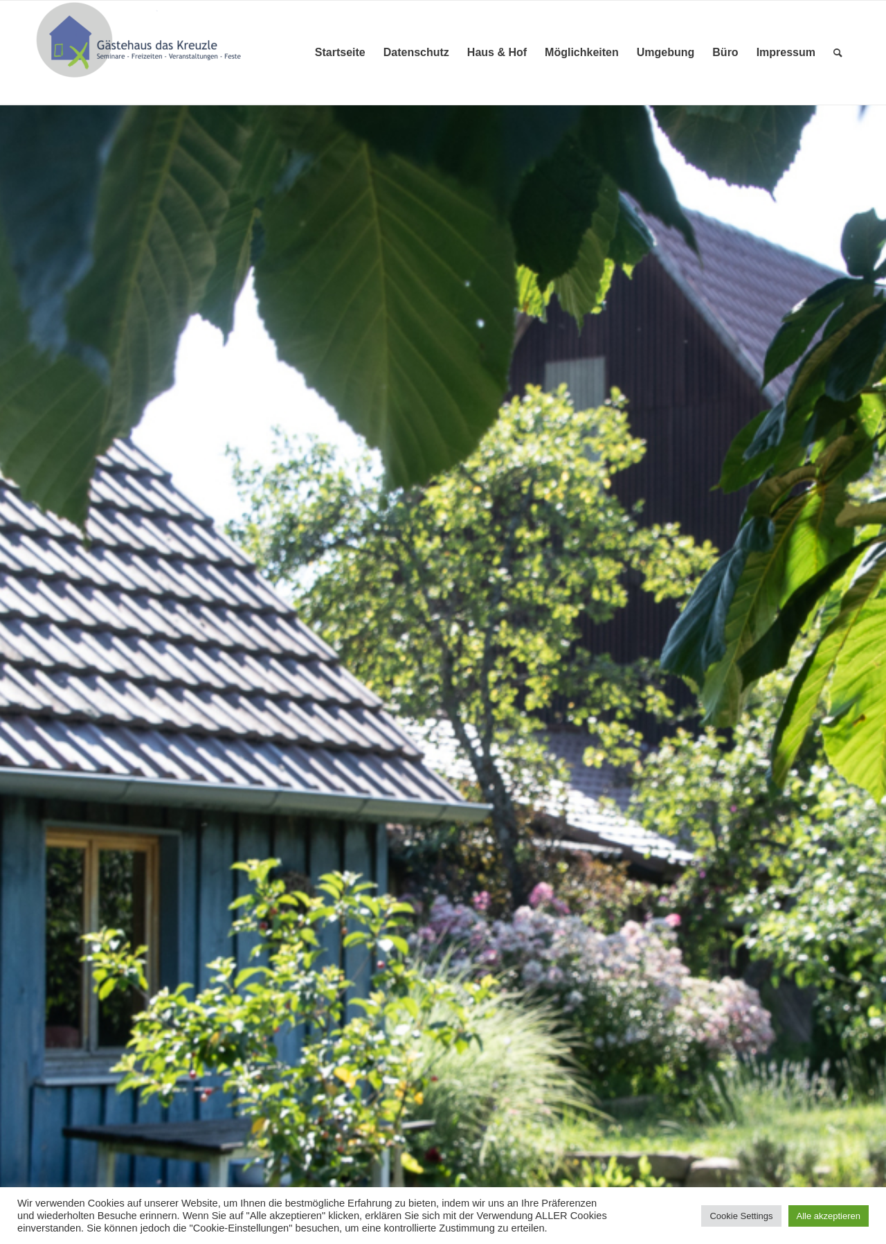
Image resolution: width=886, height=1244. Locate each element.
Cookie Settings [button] (740, 1216)
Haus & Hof (497, 52)
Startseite (340, 52)
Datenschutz (416, 52)
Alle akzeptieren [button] (829, 1216)
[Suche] (837, 53)
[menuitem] (837, 53)
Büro (725, 52)
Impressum (786, 52)
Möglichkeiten (582, 52)
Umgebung (666, 52)
